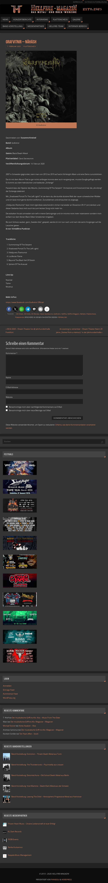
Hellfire (64, 314)
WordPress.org (9, 698)
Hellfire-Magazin (73, 314)
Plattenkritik (19, 317)
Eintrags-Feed (8, 690)
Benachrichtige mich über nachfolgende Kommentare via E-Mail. (35, 407)
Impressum (78, 2)
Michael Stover (9, 725)
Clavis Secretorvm (46, 314)
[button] (8, 309)
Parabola (55, 879)
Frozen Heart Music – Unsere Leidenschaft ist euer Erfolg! (32, 823)
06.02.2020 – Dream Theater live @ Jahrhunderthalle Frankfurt (28, 331)
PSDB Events (13, 839)
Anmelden (7, 686)
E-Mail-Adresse (12, 387)
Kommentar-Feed (10, 694)
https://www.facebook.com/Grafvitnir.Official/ (25, 302)
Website (9, 397)
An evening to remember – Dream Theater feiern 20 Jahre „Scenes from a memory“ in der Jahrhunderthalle (79, 331)
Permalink (62, 317)
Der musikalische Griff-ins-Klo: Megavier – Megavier (32, 721)
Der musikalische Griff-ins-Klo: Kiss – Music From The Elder (36, 717)
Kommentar (11, 353)
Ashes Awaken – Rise (27, 725)
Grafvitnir (57, 314)
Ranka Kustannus (15, 847)
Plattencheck (29, 46)
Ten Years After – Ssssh (28, 733)
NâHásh (83, 314)
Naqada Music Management (20, 855)
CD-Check (19, 314)
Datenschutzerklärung (96, 2)
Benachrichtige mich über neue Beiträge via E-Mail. (30, 410)
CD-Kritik (27, 314)
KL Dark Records (15, 831)
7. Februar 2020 (14, 46)
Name (8, 377)
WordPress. (67, 879)
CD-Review (35, 314)
